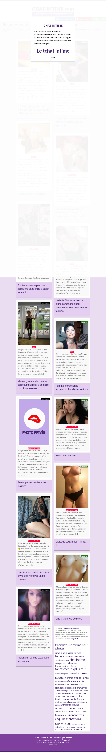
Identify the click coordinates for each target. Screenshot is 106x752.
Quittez (53, 57)
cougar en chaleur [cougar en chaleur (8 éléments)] (64, 663)
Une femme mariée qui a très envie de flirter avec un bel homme (33, 576)
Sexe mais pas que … (67, 455)
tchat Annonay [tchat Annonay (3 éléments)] (77, 729)
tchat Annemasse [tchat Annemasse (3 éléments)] (66, 729)
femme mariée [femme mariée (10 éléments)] (76, 681)
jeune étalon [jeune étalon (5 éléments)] (60, 690)
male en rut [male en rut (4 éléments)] (84, 691)
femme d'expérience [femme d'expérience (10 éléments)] (77, 677)
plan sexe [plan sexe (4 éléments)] (63, 702)
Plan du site (53, 745)
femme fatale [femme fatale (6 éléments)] (61, 681)
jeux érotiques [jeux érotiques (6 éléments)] (72, 690)
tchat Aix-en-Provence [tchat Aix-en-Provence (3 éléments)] (74, 727)
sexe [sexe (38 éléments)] (67, 723)
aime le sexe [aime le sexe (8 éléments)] (61, 652)
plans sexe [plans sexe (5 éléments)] (71, 702)
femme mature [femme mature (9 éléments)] (63, 684)
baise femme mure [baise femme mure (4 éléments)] (62, 660)
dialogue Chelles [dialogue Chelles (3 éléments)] (70, 666)
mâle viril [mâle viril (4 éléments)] (58, 693)
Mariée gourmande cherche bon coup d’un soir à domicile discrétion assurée (33, 385)
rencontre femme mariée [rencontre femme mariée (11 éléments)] (70, 708)
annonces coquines (71, 628)
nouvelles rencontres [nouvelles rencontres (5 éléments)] (71, 693)
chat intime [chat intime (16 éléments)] (77, 660)
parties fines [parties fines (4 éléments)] (68, 699)
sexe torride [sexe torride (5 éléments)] (76, 724)
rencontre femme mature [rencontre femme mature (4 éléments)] (64, 712)
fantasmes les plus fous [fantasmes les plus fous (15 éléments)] (71, 669)
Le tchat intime (53, 51)
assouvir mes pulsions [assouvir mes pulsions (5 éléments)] (75, 656)
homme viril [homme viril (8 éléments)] (81, 687)
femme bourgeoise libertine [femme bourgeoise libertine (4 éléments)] (65, 674)
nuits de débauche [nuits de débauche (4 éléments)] (69, 696)
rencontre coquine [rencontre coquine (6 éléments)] (70, 704)
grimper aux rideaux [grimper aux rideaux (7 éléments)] (65, 687)
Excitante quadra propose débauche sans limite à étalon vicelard (33, 289)
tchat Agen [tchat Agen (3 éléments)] (63, 727)
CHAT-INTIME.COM (43, 737)
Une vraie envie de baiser (69, 618)
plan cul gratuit (72, 639)
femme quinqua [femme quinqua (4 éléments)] (77, 685)
